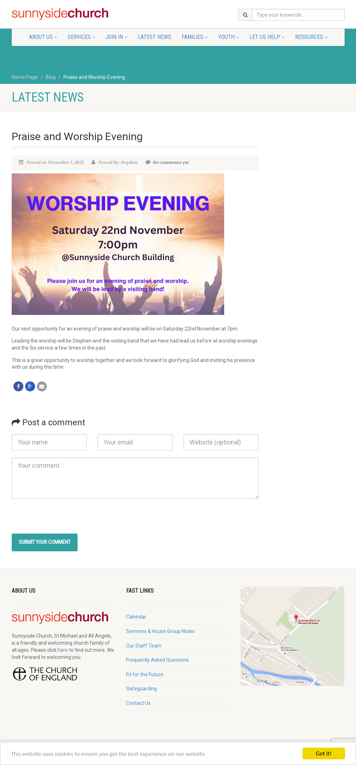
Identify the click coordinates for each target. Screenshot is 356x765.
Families (195, 37)
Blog (51, 77)
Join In (116, 37)
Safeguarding (141, 688)
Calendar (136, 617)
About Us (43, 37)
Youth (228, 37)
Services (81, 37)
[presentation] (65, 520)
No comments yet (167, 162)
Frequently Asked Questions (157, 660)
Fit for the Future (144, 674)
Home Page (25, 77)
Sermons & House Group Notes (160, 631)
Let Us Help (266, 37)
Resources (311, 37)
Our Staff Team (144, 646)
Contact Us (138, 703)
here (63, 650)
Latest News (154, 37)
